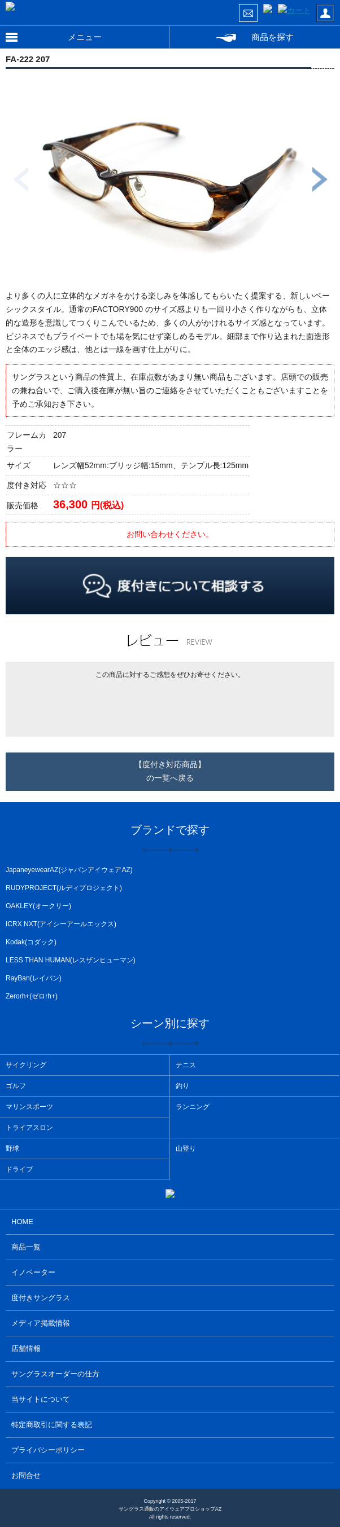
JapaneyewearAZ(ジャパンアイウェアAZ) (69, 870)
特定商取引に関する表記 (51, 1424)
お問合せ (26, 1475)
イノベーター (33, 1272)
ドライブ (19, 1169)
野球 (12, 1148)
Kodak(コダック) (31, 942)
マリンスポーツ (29, 1107)
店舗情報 (26, 1348)
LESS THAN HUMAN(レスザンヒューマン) (71, 960)
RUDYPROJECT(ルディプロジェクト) (64, 888)
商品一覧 (26, 1247)
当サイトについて (40, 1399)
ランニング (193, 1107)
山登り (186, 1148)
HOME (22, 1221)
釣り (182, 1086)
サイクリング (26, 1065)
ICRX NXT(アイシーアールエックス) (61, 924)
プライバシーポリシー (48, 1450)
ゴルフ (16, 1086)
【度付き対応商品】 (170, 772)
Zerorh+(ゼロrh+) (32, 996)
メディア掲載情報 (40, 1323)
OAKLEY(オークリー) (38, 906)
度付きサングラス (40, 1297)
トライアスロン (29, 1128)
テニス (186, 1065)
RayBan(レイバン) (34, 978)
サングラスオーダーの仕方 (55, 1374)
